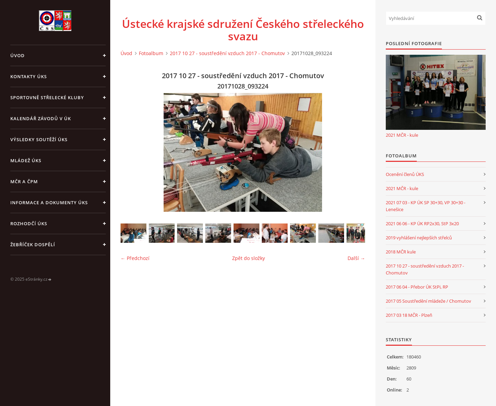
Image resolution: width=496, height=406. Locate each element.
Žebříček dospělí (32, 244)
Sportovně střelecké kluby (47, 97)
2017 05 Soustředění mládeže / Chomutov (428, 301)
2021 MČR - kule (402, 135)
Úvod (17, 55)
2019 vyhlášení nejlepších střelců (419, 238)
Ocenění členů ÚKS (405, 174)
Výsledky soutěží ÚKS (39, 139)
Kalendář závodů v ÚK (40, 118)
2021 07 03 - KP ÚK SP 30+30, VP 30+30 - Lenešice (425, 205)
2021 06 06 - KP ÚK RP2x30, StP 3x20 (422, 223)
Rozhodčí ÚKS (28, 223)
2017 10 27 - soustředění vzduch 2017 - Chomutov (227, 53)
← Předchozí (135, 258)
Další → (356, 258)
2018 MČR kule (401, 252)
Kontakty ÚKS (28, 76)
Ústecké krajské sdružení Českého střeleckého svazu (243, 30)
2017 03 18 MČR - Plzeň (409, 315)
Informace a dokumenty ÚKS (49, 202)
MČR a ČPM (24, 181)
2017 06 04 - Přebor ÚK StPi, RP (417, 287)
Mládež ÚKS (25, 160)
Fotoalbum (151, 53)
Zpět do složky (248, 258)
